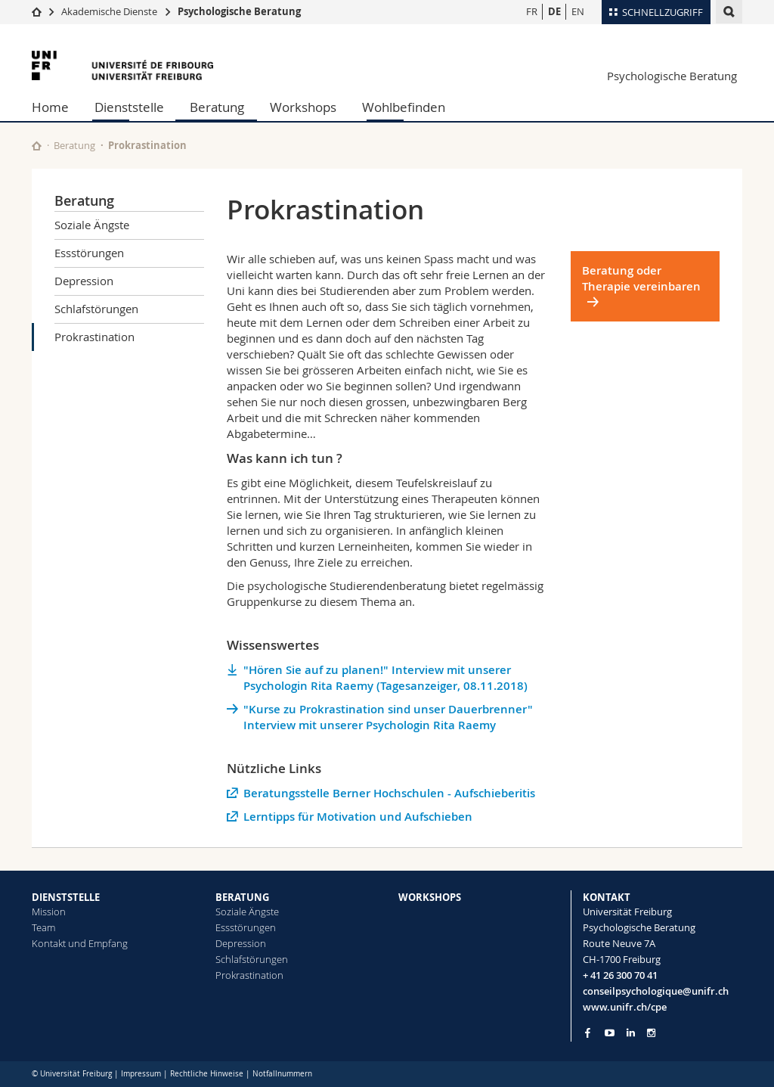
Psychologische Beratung (239, 11)
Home (50, 107)
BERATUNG (242, 897)
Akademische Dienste (109, 11)
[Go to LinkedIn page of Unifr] (631, 1033)
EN (577, 11)
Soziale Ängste (91, 224)
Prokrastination (94, 336)
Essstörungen (89, 252)
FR (531, 11)
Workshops (303, 107)
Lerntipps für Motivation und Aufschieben (357, 817)
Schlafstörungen (96, 308)
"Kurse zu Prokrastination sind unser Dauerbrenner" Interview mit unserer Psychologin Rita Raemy (388, 717)
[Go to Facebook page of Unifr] (588, 1032)
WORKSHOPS (429, 897)
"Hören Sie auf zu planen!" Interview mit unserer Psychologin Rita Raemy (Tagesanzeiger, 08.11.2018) (385, 678)
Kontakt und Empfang (80, 943)
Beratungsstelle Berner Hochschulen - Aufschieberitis (389, 793)
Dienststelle (129, 107)
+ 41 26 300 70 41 (620, 975)
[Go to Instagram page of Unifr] (651, 1033)
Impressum (141, 1074)
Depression (83, 280)
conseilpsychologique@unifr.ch (656, 991)
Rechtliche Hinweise (206, 1074)
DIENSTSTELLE (66, 897)
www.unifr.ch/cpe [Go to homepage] (625, 1007)
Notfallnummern (282, 1074)
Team (43, 927)
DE (554, 11)
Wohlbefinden (403, 107)
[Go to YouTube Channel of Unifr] (610, 1033)
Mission (49, 911)
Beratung (217, 107)
